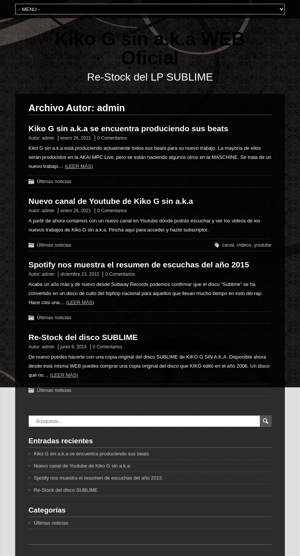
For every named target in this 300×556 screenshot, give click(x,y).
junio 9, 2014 (74, 346)
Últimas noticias (54, 181)
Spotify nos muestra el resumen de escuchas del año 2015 (138, 264)
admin (48, 138)
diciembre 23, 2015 (80, 274)
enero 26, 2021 (76, 138)
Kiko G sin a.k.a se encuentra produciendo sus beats (128, 128)
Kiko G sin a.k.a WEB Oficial (150, 48)
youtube (262, 245)
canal (228, 245)
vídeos (244, 245)
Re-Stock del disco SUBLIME (83, 337)
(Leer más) (79, 166)
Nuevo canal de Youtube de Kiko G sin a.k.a (110, 201)
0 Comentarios (112, 138)
